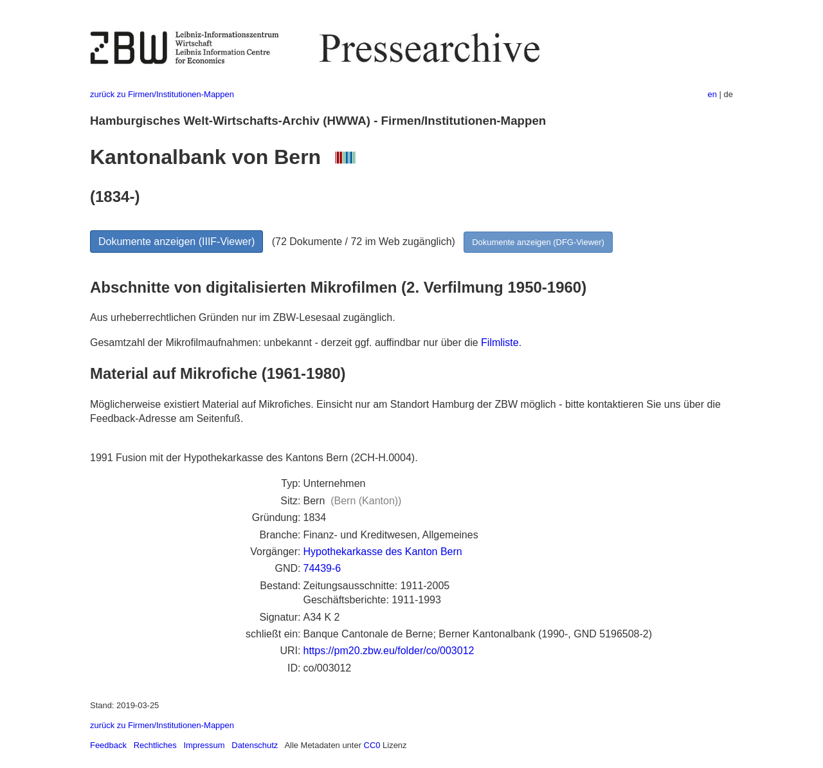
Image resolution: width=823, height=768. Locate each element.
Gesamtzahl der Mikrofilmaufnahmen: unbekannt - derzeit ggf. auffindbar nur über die (285, 342)
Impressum (203, 745)
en (712, 94)
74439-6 (322, 568)
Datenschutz (254, 745)
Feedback (108, 745)
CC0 (372, 745)
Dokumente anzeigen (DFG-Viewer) (538, 242)
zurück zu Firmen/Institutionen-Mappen (162, 94)
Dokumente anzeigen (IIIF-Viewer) (176, 241)
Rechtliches (155, 745)
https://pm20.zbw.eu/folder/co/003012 (388, 650)
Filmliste (500, 342)
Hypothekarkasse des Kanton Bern (382, 551)
